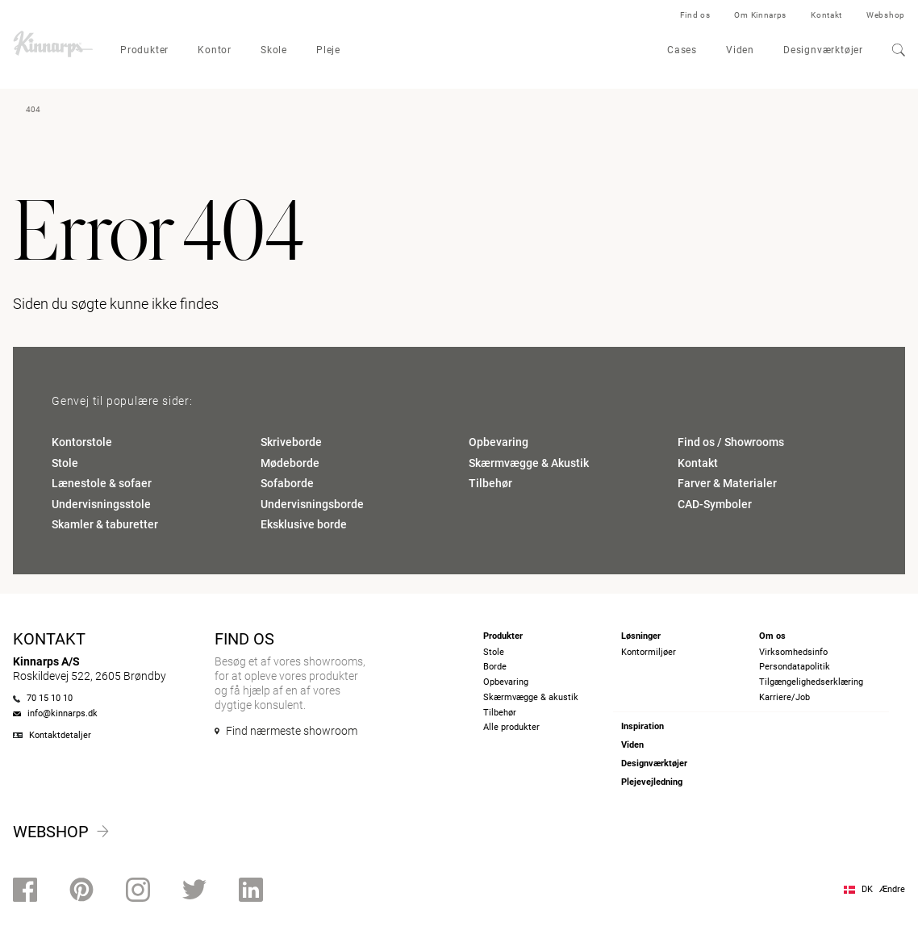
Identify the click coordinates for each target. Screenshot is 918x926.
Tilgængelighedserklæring (811, 682)
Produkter (144, 50)
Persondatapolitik (794, 666)
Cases (682, 50)
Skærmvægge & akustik (530, 697)
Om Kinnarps (760, 14)
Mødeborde (290, 463)
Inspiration (642, 726)
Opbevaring (498, 442)
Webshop (885, 14)
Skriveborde (291, 442)
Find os (695, 14)
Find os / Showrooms (731, 442)
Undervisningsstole (101, 504)
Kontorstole (82, 442)
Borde (495, 666)
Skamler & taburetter (105, 524)
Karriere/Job (784, 697)
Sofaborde (287, 483)
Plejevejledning (651, 782)
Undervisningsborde (312, 504)
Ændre (892, 889)
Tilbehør (490, 483)
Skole (274, 50)
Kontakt (826, 14)
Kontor (215, 50)
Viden (740, 50)
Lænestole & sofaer (102, 483)
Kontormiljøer (648, 652)
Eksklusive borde (304, 524)
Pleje (328, 50)
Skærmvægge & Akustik (529, 463)
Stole (65, 463)
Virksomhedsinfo (793, 652)
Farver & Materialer (727, 483)
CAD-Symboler (715, 504)
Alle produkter (511, 727)
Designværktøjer (823, 50)
